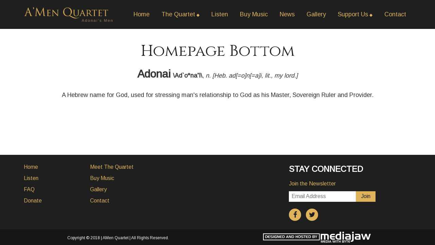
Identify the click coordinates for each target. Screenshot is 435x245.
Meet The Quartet (112, 167)
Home (142, 14)
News (287, 14)
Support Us (353, 14)
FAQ (29, 189)
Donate (33, 200)
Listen (219, 14)
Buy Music (254, 14)
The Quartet (178, 14)
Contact (395, 14)
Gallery (316, 14)
